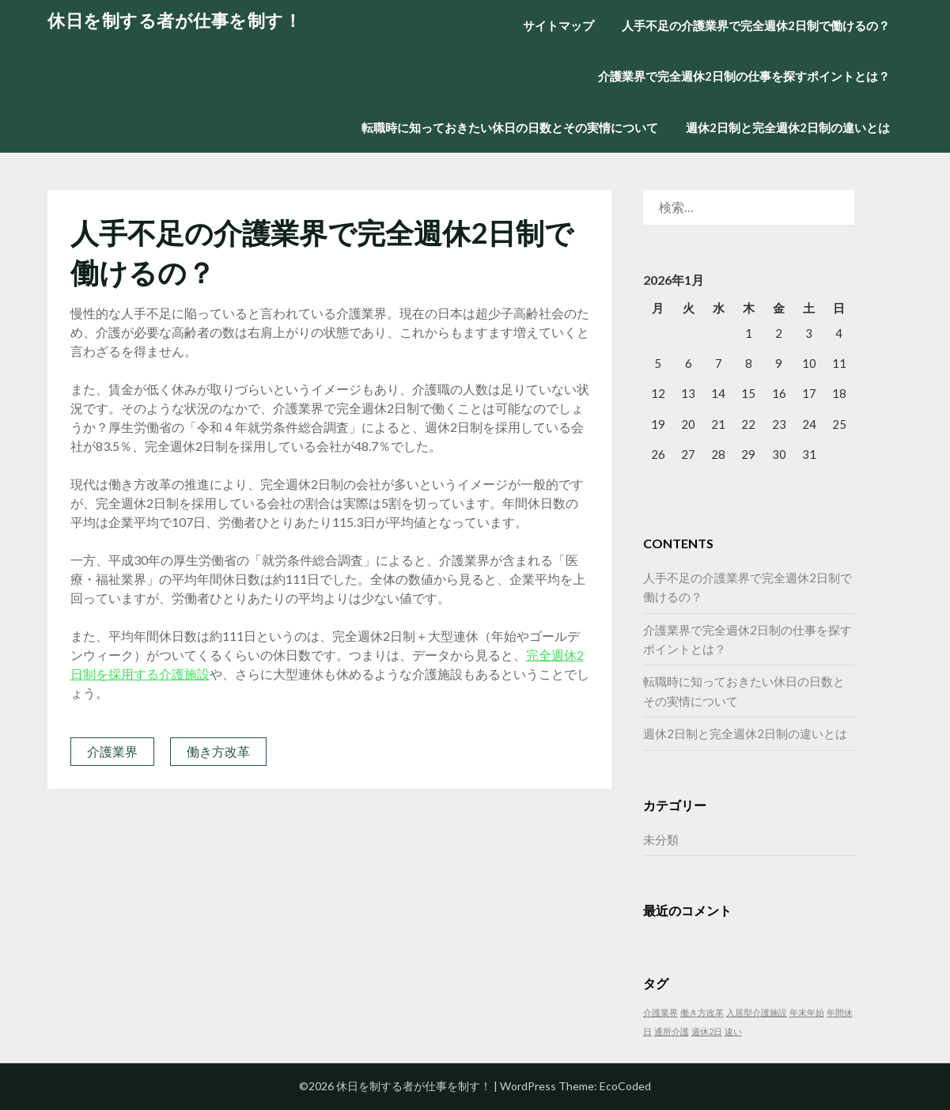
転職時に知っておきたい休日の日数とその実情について (509, 127)
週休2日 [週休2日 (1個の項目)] (706, 1031)
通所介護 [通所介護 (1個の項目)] (671, 1031)
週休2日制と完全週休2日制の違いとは (788, 127)
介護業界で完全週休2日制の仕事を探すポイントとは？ (744, 76)
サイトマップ (558, 25)
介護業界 (112, 751)
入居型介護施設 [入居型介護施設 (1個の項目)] (756, 1012)
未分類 (661, 839)
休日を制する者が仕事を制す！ (174, 20)
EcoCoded (625, 1086)
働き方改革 (218, 751)
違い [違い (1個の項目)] (733, 1031)
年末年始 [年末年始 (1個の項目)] (806, 1012)
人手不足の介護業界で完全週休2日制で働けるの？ (756, 25)
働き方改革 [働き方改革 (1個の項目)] (702, 1012)
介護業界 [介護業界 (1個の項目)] (660, 1012)
